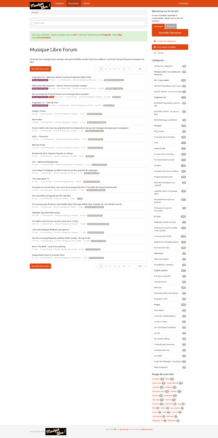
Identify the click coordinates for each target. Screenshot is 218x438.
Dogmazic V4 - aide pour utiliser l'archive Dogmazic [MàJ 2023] (61, 77)
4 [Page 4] (114, 69)
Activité (86, 3)
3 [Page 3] (110, 69)
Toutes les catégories (165, 41)
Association (170, 310)
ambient (170, 387)
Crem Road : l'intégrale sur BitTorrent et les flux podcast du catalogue (65, 170)
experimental (175, 383)
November (37, 119)
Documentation (44, 38)
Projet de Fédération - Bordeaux (170, 361)
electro (157, 395)
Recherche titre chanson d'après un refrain (52, 153)
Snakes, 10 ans (39, 111)
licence (170, 400)
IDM (155, 408)
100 (139, 69)
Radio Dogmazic (170, 367)
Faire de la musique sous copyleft (170, 183)
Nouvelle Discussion (40, 69)
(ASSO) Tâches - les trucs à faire (170, 91)
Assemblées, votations (170, 264)
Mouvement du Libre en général (98, 224)
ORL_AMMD (76, 241)
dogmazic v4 (159, 420)
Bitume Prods (38, 145)
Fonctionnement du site (95, 232)
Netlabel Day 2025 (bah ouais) (46, 212)
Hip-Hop (158, 400)
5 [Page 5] (119, 69)
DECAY (90, 105)
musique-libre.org (170, 350)
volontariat (158, 416)
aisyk (72, 181)
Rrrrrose (92, 80)
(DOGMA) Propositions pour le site (170, 104)
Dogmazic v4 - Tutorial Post (45, 102)
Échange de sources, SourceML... (170, 209)
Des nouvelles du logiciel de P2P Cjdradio (51, 195)
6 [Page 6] (124, 69)
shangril (99, 97)
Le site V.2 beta (170, 321)
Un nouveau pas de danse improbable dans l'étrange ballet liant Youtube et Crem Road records (77, 204)
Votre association (170, 259)
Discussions (73, 3)
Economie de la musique (91, 181)
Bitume (76, 148)
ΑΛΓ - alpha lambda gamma (45, 162)
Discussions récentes (165, 47)
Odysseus (74, 114)
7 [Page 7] (128, 69)
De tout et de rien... (170, 247)
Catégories (59, 3)
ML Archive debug (170, 338)
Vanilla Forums (146, 429)
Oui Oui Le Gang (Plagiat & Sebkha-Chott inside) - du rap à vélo (61, 238)
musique (158, 379)
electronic (158, 383)
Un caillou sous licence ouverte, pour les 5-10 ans (55, 221)
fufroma (92, 88)
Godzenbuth (76, 258)
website (158, 387)
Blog (120, 35)
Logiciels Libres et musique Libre (170, 192)
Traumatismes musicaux (170, 344)
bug (181, 404)
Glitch (165, 408)
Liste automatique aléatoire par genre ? (51, 229)
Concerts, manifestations (170, 316)
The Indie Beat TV (40, 179)
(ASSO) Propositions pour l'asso (113, 80)
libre (170, 379)
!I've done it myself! (170, 276)
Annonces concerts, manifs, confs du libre (170, 229)
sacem (156, 412)
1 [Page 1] (101, 69)
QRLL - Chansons (40, 136)
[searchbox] (89, 23)
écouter (158, 404)
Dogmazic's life (108, 105)
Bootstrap (124, 429)
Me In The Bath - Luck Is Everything (48, 246)
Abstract (172, 416)
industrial (170, 404)
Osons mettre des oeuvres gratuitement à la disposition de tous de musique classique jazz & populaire (80, 128)
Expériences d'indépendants (96, 122)
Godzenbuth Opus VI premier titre (48, 255)
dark (166, 412)
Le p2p (80, 198)
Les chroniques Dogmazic (170, 327)
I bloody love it (170, 281)
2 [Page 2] (105, 69)
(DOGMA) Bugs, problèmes (114, 88)
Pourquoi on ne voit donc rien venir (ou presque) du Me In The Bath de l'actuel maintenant (74, 187)
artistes (175, 391)
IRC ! (75, 35)
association (177, 408)
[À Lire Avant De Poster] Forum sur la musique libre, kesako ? (61, 94)
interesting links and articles (170, 293)
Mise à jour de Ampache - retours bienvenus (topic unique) (59, 85)
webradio (170, 395)
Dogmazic (107, 35)
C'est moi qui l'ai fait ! (94, 114)
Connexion (183, 3)
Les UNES (170, 355)
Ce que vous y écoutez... (170, 154)
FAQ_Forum (116, 97)
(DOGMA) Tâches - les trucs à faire (170, 112)
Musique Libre (160, 391)
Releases (170, 287)
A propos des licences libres (94, 131)
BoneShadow (78, 164)
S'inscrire (171, 26)
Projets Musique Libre (95, 148)
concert (176, 412)
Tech (170, 142)
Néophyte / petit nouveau (170, 222)
